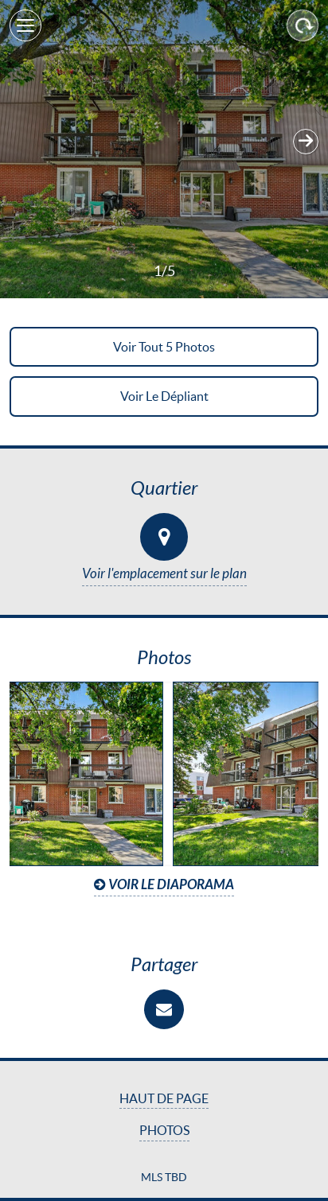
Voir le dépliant (164, 396)
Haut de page (164, 1098)
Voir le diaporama (163, 884)
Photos (164, 1130)
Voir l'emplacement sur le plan (164, 574)
